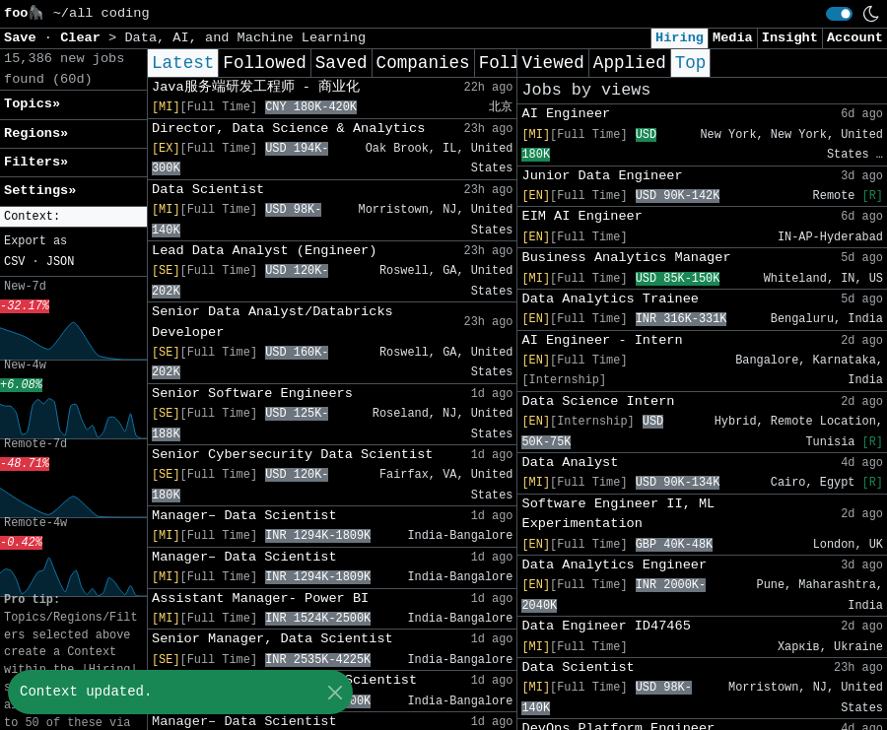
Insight (790, 38)
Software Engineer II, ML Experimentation (618, 514)
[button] (73, 217)
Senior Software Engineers (252, 393)
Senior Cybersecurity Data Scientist (293, 454)
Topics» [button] (32, 104)
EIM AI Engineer (581, 216)
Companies (423, 63)
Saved (341, 63)
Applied (629, 63)
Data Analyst (569, 462)
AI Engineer (565, 113)
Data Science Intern (597, 401)
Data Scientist (208, 189)
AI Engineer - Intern (601, 340)
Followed (264, 63)
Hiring (679, 38)
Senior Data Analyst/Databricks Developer (272, 321)
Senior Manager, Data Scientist (272, 638)
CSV (14, 262)
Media (733, 38)
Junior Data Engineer (601, 175)
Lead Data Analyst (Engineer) (264, 250)
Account (855, 38)
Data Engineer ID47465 (605, 626)
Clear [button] (84, 38)
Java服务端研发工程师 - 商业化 (256, 87)
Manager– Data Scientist (244, 515)
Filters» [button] (36, 162)
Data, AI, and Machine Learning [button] (245, 38)
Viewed (552, 63)
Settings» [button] (40, 190)
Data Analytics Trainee (609, 299)
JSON (60, 262)
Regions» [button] (36, 133)
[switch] (839, 14)
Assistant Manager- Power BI (260, 598)
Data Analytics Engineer (614, 565)
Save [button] (24, 38)
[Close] (334, 692)
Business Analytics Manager (625, 257)
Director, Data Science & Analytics (288, 128)
